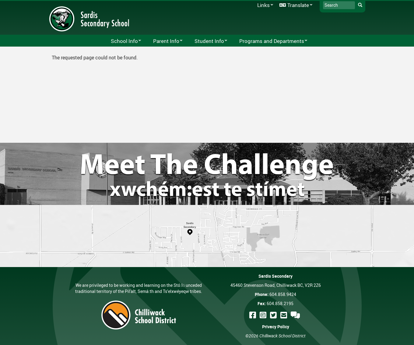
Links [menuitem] (264, 5)
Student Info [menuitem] (207, 41)
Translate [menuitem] (295, 5)
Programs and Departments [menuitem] (269, 41)
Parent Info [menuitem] (164, 41)
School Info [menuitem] (122, 41)
